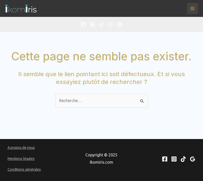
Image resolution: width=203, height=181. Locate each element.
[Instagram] (92, 24)
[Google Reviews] (110, 24)
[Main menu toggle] (192, 8)
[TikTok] (101, 24)
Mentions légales (21, 159)
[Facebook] (83, 24)
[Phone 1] (119, 24)
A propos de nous (21, 148)
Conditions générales (24, 169)
